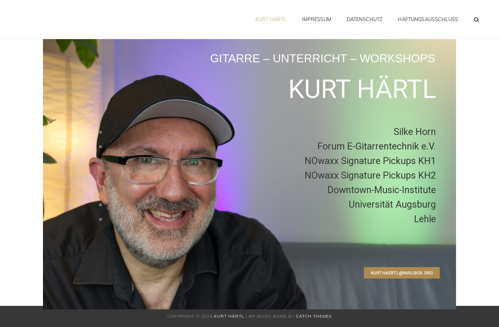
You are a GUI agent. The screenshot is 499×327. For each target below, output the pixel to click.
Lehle (425, 219)
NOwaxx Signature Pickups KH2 (370, 175)
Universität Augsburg (392, 204)
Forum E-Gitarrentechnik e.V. (376, 146)
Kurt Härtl (270, 19)
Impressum (316, 19)
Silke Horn (415, 131)
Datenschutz (365, 19)
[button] (402, 273)
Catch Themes (314, 316)
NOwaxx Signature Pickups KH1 (370, 160)
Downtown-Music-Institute (381, 190)
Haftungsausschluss (428, 19)
